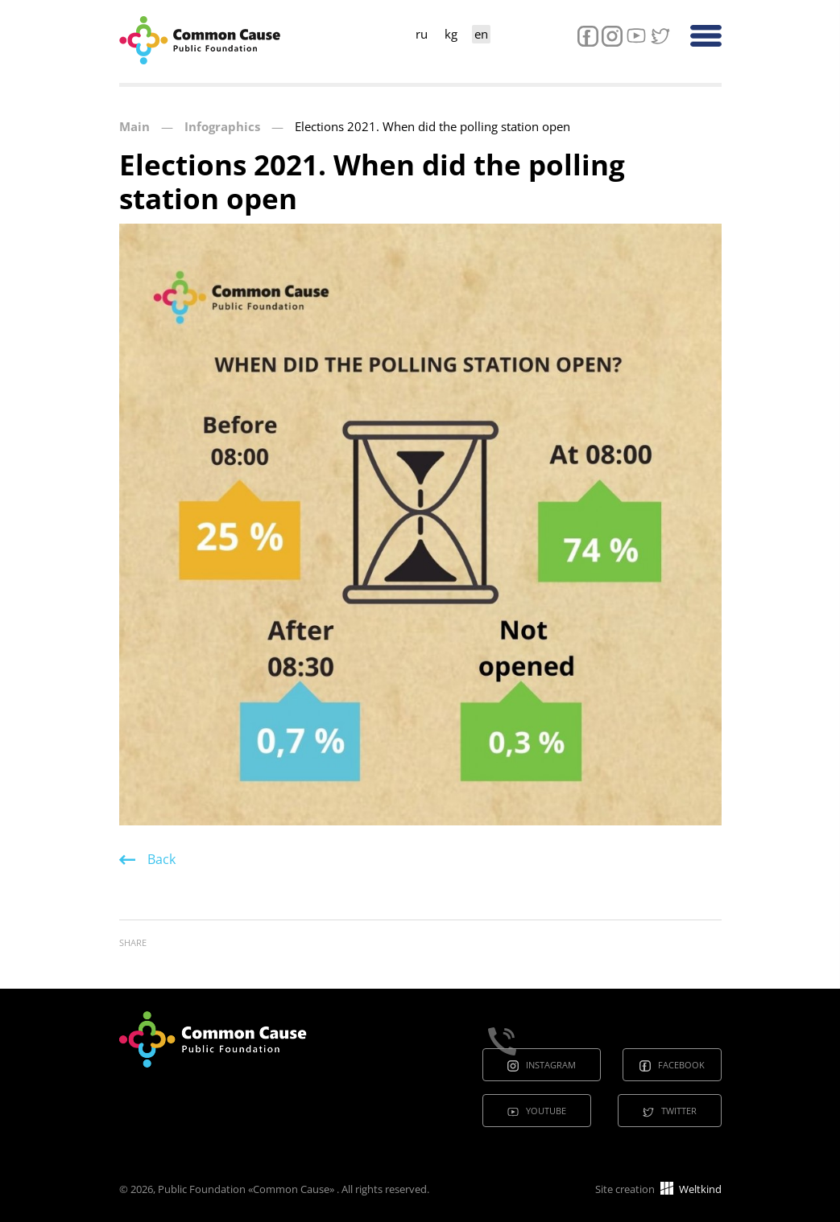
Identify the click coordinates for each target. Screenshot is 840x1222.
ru (422, 34)
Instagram (551, 1065)
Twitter (679, 1111)
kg (451, 34)
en (481, 34)
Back (161, 859)
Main (134, 126)
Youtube (546, 1111)
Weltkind (691, 1189)
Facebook (681, 1065)
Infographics (222, 126)
